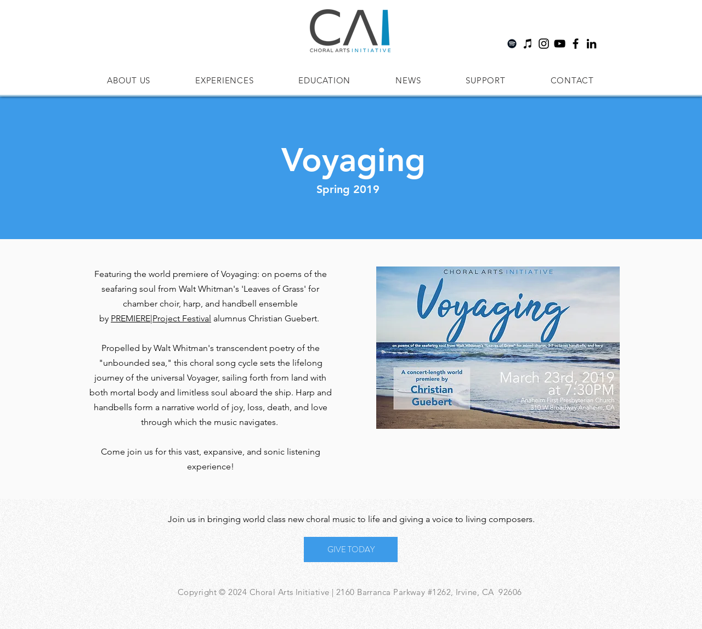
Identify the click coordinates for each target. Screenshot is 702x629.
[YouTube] (560, 43)
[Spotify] (512, 43)
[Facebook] (575, 43)
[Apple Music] (528, 43)
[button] (129, 80)
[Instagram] (544, 43)
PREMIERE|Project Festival (161, 318)
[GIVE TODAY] (351, 549)
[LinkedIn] (591, 43)
